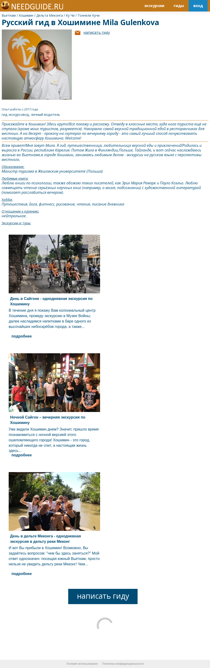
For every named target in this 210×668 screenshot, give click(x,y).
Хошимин (26, 15)
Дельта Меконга (49, 15)
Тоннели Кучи (89, 15)
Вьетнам (9, 15)
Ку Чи (70, 15)
